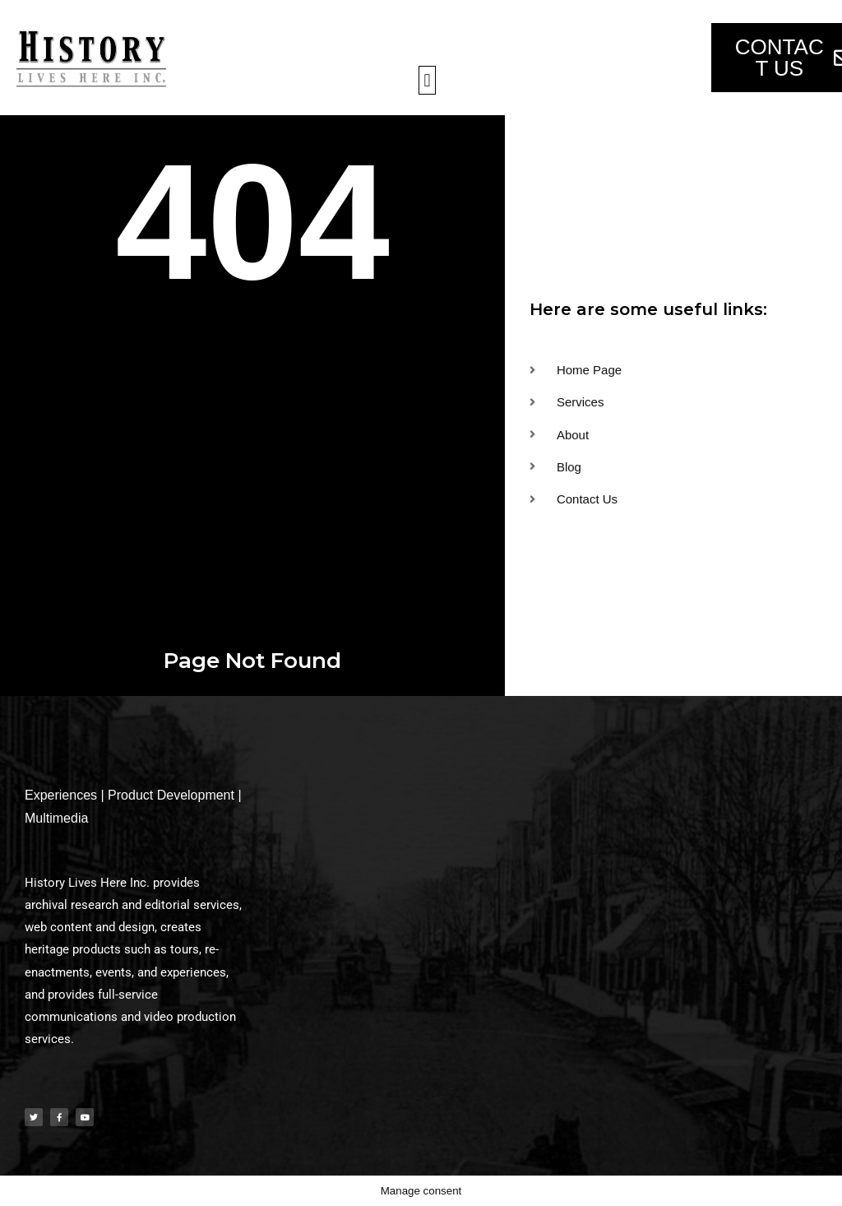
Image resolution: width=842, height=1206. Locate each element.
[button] (427, 80)
